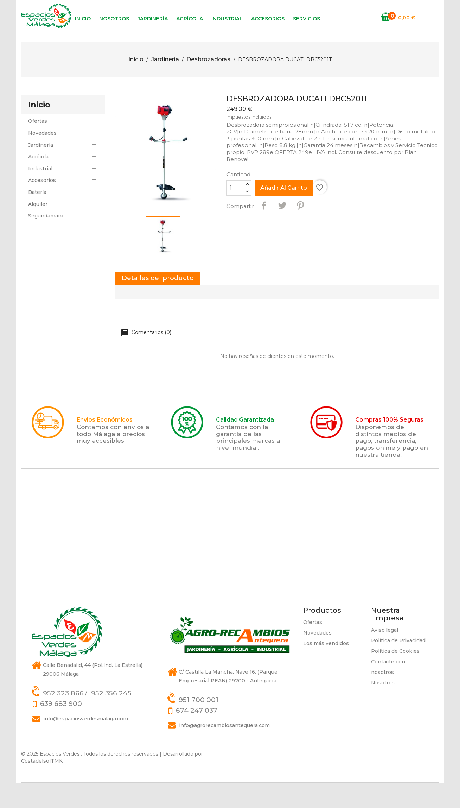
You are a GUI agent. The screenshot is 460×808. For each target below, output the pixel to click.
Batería (37, 217)
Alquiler (37, 229)
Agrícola (189, 18)
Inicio (83, 18)
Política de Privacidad (398, 666)
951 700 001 (198, 725)
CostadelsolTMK (42, 786)
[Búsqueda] (373, 53)
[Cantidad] (234, 213)
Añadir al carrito (283, 213)
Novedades (42, 158)
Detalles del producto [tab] (158, 303)
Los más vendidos (326, 668)
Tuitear (282, 231)
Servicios (306, 18)
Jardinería (153, 18)
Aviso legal (384, 655)
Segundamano (46, 241)
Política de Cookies (395, 676)
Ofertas (37, 146)
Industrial (227, 18)
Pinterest (300, 231)
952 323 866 (63, 718)
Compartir (264, 231)
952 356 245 (111, 718)
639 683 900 (61, 729)
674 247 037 (196, 736)
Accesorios (268, 18)
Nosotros (114, 18)
